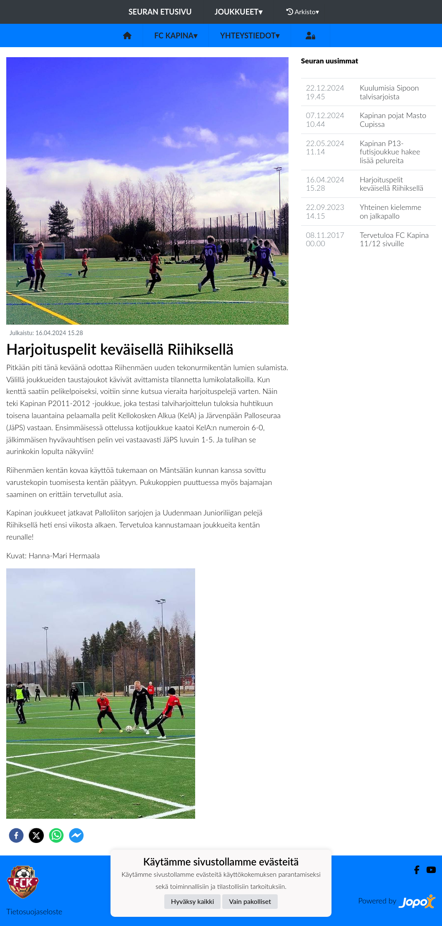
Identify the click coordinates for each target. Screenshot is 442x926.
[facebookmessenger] (76, 835)
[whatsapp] (56, 835)
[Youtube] (427, 869)
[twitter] (36, 835)
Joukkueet (238, 11)
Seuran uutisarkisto (338, 267)
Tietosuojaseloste (34, 911)
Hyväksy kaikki (192, 901)
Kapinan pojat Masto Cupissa (393, 120)
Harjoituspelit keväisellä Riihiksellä (391, 184)
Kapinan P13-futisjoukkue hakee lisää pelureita (390, 152)
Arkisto (302, 12)
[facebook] (16, 835)
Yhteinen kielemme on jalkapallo (391, 211)
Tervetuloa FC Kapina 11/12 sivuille (394, 239)
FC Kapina (175, 35)
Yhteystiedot (249, 35)
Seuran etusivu (160, 11)
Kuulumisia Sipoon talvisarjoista (389, 92)
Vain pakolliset (250, 901)
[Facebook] (413, 869)
